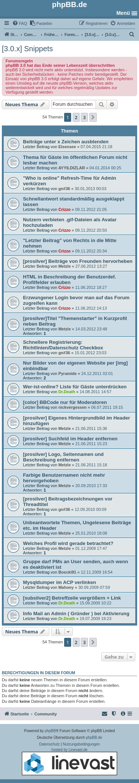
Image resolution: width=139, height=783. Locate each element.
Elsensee (67, 146)
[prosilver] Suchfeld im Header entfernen (70, 438)
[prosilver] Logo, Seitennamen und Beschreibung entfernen (63, 457)
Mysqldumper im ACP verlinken (59, 582)
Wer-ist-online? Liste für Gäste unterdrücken (75, 386)
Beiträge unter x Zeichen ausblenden (66, 141)
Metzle (64, 266)
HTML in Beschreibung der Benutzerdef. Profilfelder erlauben (69, 279)
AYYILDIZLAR (71, 168)
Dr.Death (66, 391)
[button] (93, 117)
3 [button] (84, 117)
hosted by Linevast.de (69, 761)
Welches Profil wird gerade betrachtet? (68, 543)
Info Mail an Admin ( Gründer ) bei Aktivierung (76, 613)
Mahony (66, 587)
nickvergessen (72, 407)
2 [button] (76, 117)
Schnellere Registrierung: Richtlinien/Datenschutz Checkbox (63, 344)
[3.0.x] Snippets (27, 49)
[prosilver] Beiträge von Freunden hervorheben (77, 261)
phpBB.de (94, 737)
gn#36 (64, 188)
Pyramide (67, 373)
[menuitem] (19, 23)
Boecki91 (67, 572)
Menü (123, 13)
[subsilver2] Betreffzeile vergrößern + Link (72, 598)
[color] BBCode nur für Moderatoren (65, 402)
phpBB (50, 731)
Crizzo (64, 209)
